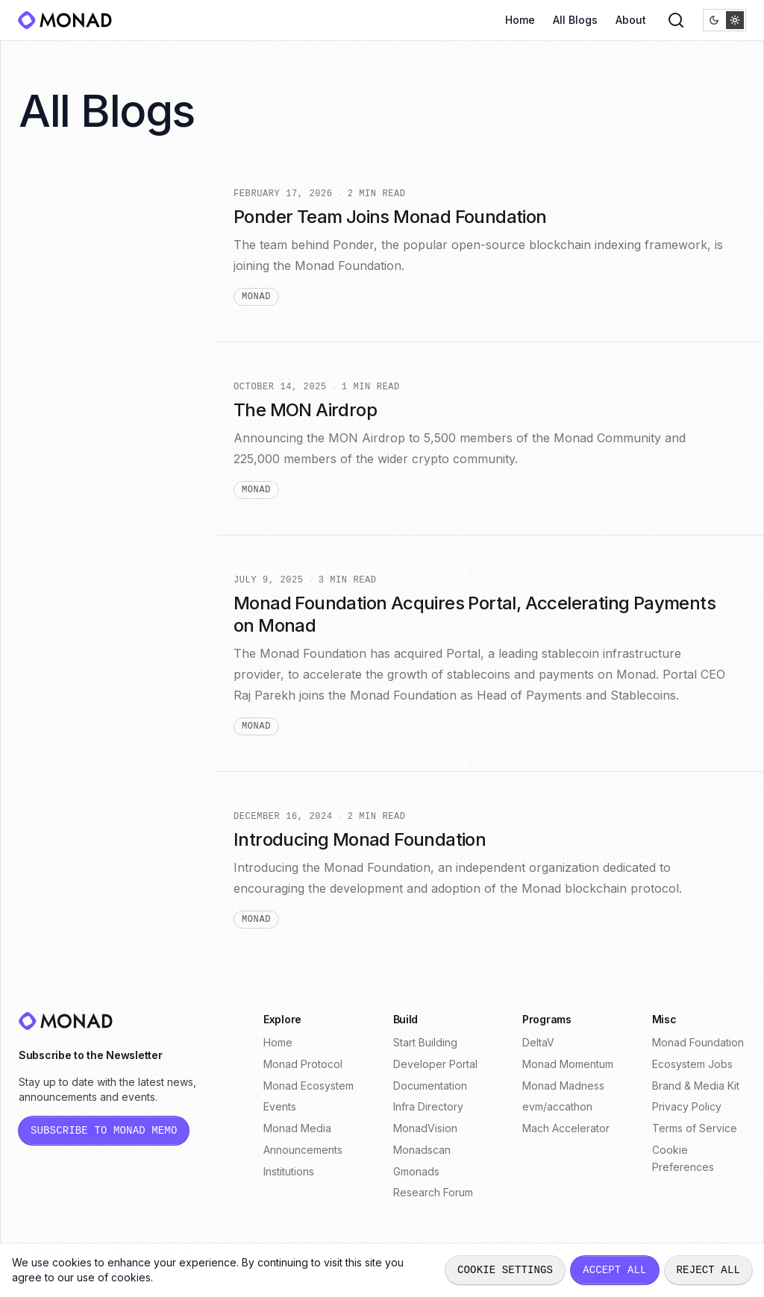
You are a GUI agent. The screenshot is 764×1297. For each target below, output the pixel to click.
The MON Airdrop (305, 410)
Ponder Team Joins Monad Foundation (390, 216)
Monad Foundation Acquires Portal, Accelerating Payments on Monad (475, 614)
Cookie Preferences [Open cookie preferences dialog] (683, 1158)
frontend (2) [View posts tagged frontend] (75, 613)
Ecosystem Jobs (692, 1064)
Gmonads (416, 1171)
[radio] (714, 20)
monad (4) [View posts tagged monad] (70, 452)
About (631, 19)
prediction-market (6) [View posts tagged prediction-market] (99, 345)
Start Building (425, 1042)
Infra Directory (428, 1106)
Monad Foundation (698, 1042)
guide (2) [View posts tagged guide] (67, 640)
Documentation (430, 1085)
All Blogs (575, 19)
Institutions (288, 1171)
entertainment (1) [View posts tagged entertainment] (87, 774)
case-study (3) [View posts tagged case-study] (82, 533)
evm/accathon (557, 1106)
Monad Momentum (567, 1064)
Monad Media (297, 1128)
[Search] (676, 20)
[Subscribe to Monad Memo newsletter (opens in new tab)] (104, 1131)
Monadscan (422, 1149)
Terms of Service (694, 1128)
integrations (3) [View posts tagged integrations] (83, 586)
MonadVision (425, 1128)
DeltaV (538, 1042)
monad (256, 297)
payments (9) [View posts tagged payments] (77, 291)
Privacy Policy (686, 1106)
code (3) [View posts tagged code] (65, 559)
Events (279, 1106)
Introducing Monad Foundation (360, 839)
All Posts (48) (78, 210)
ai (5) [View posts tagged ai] (56, 371)
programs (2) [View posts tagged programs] (76, 667)
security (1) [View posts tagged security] (72, 828)
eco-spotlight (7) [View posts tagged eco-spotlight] (87, 318)
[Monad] (69, 20)
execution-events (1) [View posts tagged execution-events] (96, 801)
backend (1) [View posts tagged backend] (73, 694)
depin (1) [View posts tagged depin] (66, 747)
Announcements (302, 1149)
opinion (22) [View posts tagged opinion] (75, 237)
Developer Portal (435, 1064)
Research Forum (433, 1192)
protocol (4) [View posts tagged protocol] (73, 479)
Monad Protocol (302, 1064)
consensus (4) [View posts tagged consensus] (81, 398)
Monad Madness (563, 1085)
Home (520, 19)
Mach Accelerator (566, 1128)
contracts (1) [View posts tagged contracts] (76, 721)
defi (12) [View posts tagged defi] (65, 264)
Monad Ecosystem (308, 1085)
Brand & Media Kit (695, 1085)
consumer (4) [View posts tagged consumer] (78, 425)
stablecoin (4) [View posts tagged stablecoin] (80, 506)
